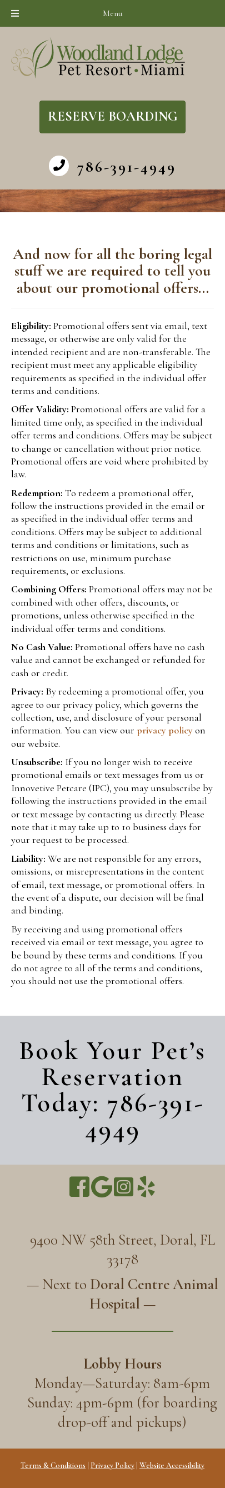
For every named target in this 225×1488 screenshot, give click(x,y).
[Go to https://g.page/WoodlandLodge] (102, 1187)
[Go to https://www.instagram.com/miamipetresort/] (124, 1187)
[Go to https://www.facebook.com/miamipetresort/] (79, 1188)
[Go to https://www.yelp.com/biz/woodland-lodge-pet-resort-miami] (146, 1188)
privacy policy (165, 730)
